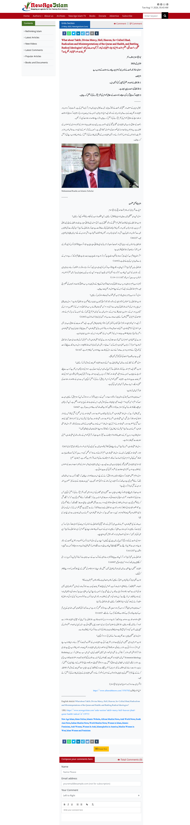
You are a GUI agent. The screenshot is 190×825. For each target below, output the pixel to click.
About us (48, 15)
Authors (37, 15)
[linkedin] (78, 33)
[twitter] (74, 33)
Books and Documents (36, 62)
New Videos (31, 43)
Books (92, 15)
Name (64, 766)
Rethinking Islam (33, 31)
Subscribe (127, 15)
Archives (61, 15)
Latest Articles (32, 37)
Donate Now (101, 749)
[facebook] (64, 33)
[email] (92, 33)
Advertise (114, 15)
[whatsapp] (69, 33)
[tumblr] (97, 33)
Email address (69, 778)
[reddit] (87, 33)
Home (26, 15)
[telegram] (83, 33)
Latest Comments (34, 50)
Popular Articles (33, 56)
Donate (102, 15)
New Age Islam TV (77, 15)
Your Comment (69, 790)
